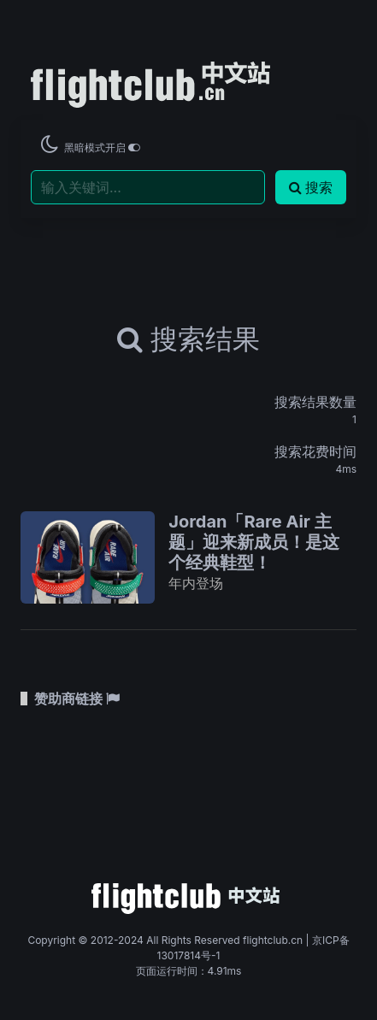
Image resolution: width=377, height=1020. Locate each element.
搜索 (311, 187)
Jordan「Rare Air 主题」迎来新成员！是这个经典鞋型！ (253, 542)
